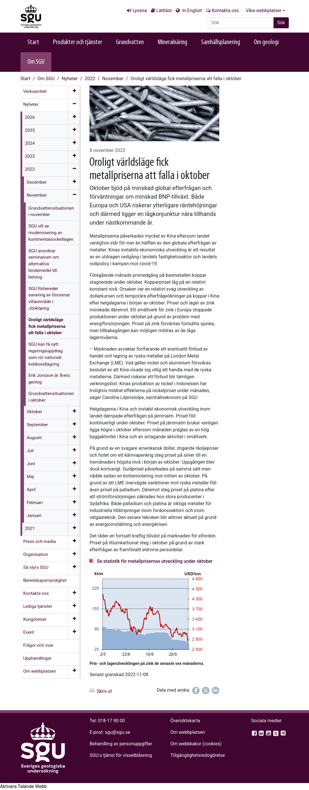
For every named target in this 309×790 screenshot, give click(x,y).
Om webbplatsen (187, 732)
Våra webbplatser (264, 10)
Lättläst (164, 10)
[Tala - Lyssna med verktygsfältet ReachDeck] (23, 786)
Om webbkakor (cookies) (195, 743)
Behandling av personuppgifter (121, 743)
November (112, 78)
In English (191, 10)
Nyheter (70, 78)
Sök (281, 22)
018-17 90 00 (111, 720)
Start (33, 42)
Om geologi (266, 42)
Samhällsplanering (220, 42)
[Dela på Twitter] (205, 690)
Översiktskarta (185, 720)
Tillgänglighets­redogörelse (197, 755)
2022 (90, 78)
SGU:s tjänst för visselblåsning (121, 755)
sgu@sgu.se (117, 732)
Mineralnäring (172, 42)
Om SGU (35, 62)
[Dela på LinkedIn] (215, 690)
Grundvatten (130, 42)
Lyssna (139, 10)
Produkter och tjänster (77, 42)
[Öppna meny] (74, 92)
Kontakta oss (225, 10)
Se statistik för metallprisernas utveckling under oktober (154, 561)
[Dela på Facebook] (196, 690)
